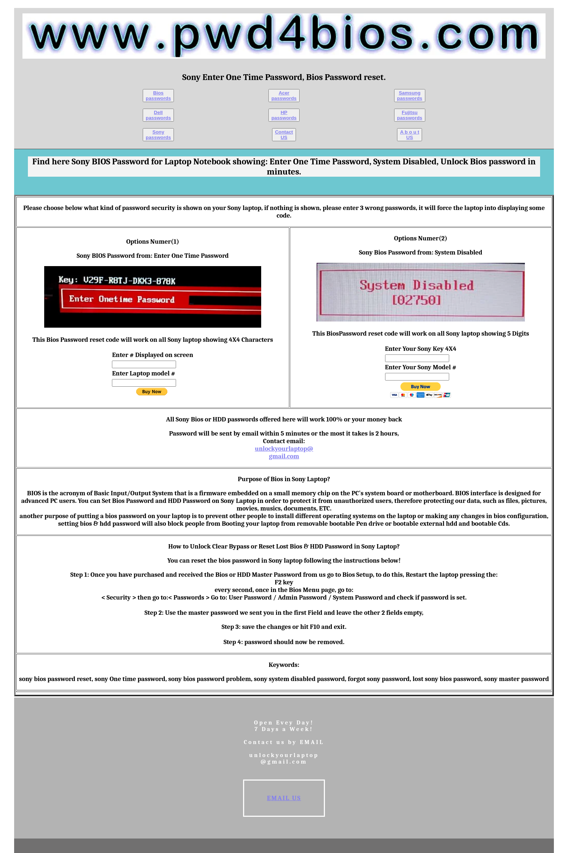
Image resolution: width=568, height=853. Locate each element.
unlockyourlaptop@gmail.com (284, 452)
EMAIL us (284, 798)
